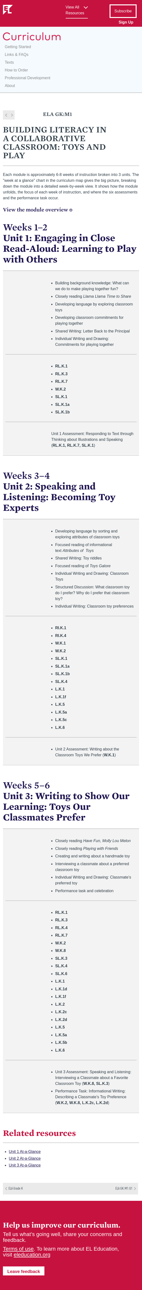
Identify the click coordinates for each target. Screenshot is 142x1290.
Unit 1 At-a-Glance (25, 1152)
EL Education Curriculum (32, 36)
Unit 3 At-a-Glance (25, 1165)
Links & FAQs (17, 54)
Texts (9, 62)
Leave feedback (23, 1271)
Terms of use (18, 1249)
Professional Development (28, 78)
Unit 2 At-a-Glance (25, 1158)
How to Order (16, 70)
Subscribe (123, 11)
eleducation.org (32, 1255)
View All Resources (75, 10)
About (10, 86)
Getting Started (18, 47)
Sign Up (126, 22)
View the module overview (37, 209)
